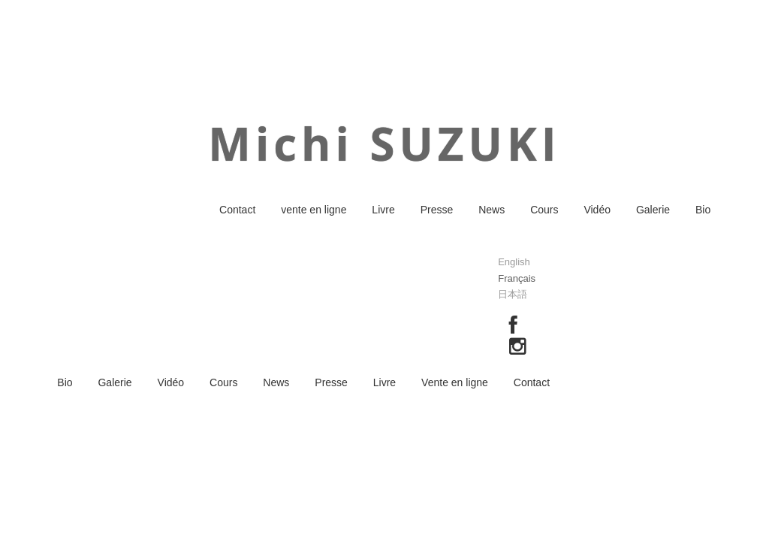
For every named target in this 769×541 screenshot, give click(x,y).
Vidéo (597, 210)
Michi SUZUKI (384, 143)
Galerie (653, 210)
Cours (544, 210)
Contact (237, 210)
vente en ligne (313, 210)
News (491, 210)
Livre (383, 210)
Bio (702, 210)
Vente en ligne (454, 382)
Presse (437, 210)
